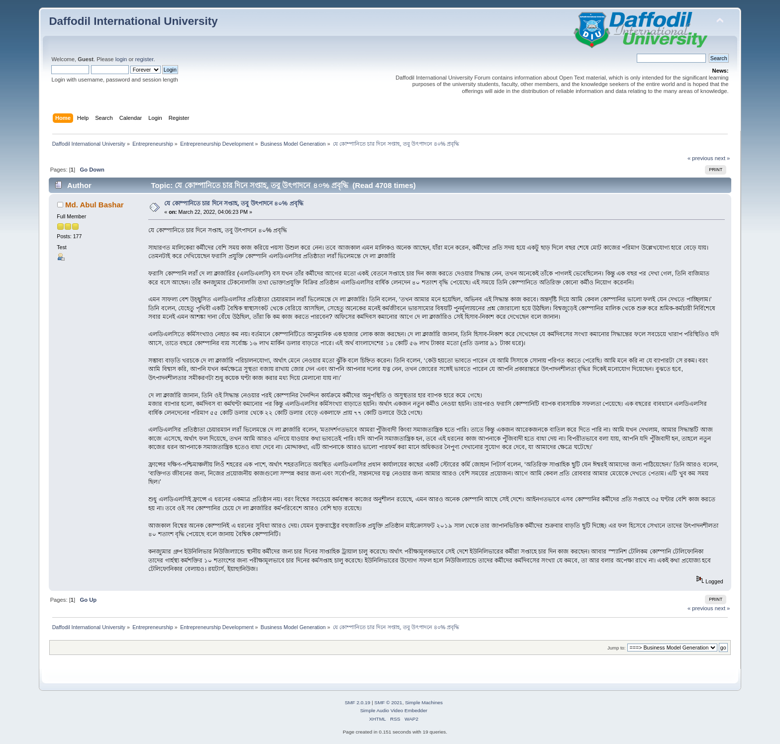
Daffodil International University (133, 21)
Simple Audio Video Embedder (393, 710)
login (121, 59)
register (144, 59)
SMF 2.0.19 (358, 702)
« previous (700, 158)
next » (722, 158)
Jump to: (616, 648)
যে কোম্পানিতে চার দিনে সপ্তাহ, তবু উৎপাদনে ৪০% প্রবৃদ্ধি (233, 203)
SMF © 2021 (388, 702)
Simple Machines (424, 702)
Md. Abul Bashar (94, 204)
